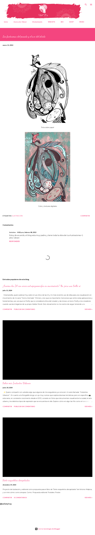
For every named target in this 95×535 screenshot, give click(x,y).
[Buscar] (85, 4)
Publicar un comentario (24, 309)
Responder (14, 241)
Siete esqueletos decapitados (16, 480)
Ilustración (17, 216)
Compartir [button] (85, 216)
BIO (60, 22)
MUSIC (80, 22)
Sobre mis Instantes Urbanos (17, 383)
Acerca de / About (18, 22)
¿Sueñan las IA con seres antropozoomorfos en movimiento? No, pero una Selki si (42, 286)
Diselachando (36, 22)
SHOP (70, 22)
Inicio (5, 22)
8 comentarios (20, 497)
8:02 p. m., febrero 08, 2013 (26, 232)
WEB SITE (50, 22)
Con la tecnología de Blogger (47, 529)
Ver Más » (88, 309)
